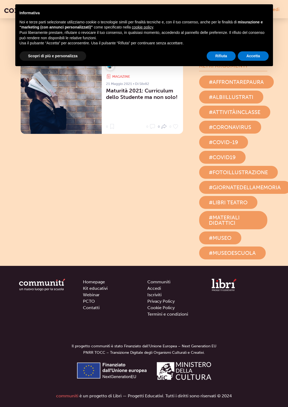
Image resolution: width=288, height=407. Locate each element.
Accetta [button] (253, 56)
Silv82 (144, 84)
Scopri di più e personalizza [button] (53, 56)
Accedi (154, 288)
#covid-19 (223, 142)
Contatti (91, 307)
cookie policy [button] (142, 27)
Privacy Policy (161, 301)
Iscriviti (154, 294)
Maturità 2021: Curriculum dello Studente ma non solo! (142, 93)
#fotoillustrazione (238, 172)
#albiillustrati (231, 97)
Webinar (91, 294)
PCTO (89, 301)
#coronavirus (230, 127)
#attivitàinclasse (234, 112)
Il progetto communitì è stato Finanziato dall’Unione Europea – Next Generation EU (144, 346)
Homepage (94, 281)
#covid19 (222, 157)
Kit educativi (95, 288)
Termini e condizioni (167, 314)
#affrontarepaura (236, 82)
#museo (220, 238)
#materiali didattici (224, 220)
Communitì (158, 281)
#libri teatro (228, 202)
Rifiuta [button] (221, 56)
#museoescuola (232, 253)
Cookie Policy (161, 307)
